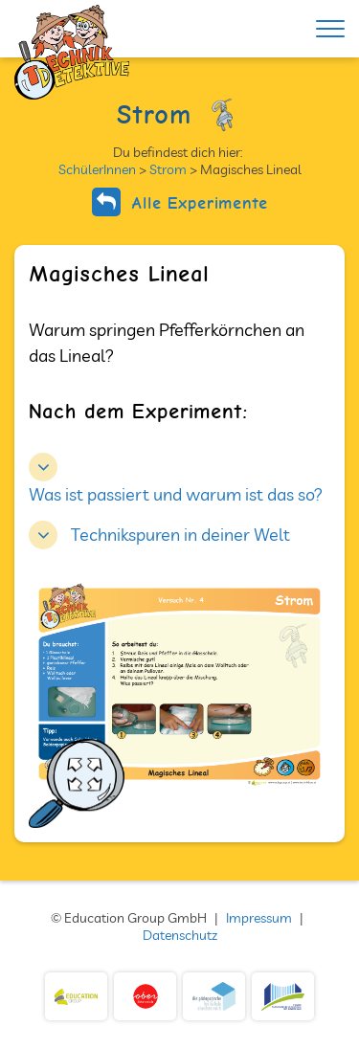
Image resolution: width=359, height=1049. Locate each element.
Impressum (259, 917)
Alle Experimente (180, 202)
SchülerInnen (97, 169)
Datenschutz (180, 935)
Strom (168, 169)
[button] (159, 533)
